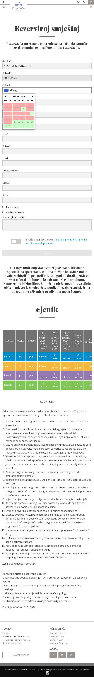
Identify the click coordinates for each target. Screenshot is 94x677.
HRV (4, 7)
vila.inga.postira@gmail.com (52, 601)
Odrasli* (47, 186)
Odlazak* (47, 88)
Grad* (47, 137)
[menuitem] (6, 7)
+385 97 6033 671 (11, 643)
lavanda (8, 375)
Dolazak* (47, 76)
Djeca (47, 198)
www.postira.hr (56, 640)
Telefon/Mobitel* (47, 173)
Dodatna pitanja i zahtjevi (47, 223)
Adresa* (47, 113)
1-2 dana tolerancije (13, 212)
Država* (47, 149)
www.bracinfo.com (58, 633)
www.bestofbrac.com (59, 643)
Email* (47, 161)
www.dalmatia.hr (57, 636)
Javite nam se (21, 655)
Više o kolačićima (82, 669)
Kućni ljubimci (10, 207)
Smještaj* (47, 64)
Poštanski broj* (47, 125)
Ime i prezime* (47, 100)
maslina (8, 384)
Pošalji (47, 252)
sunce (7, 366)
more (7, 356)
